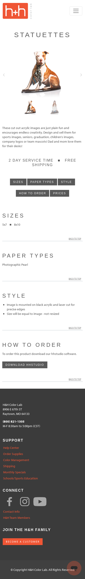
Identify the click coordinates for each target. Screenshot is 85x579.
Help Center (11, 448)
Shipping (9, 466)
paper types (42, 182)
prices (59, 193)
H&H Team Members (16, 518)
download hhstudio (24, 364)
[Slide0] (30, 108)
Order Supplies (13, 454)
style (66, 182)
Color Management (16, 460)
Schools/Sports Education (20, 478)
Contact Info (11, 511)
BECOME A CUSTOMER (22, 541)
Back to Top (76, 238)
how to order (32, 193)
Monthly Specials (14, 472)
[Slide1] (54, 108)
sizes (18, 182)
